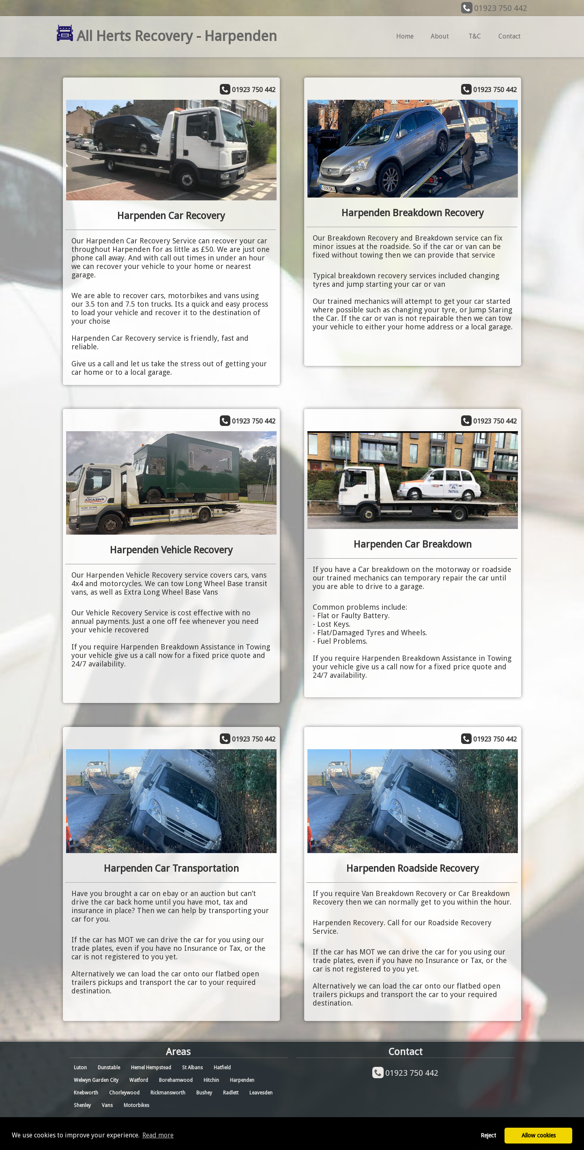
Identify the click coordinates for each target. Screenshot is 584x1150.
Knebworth (86, 1093)
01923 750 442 (500, 8)
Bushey (204, 1093)
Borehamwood (176, 1080)
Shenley (82, 1105)
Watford (138, 1080)
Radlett (230, 1093)
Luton (80, 1067)
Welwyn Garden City (96, 1080)
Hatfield (222, 1067)
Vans (107, 1105)
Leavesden (261, 1093)
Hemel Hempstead (151, 1067)
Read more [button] (158, 1135)
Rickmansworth (167, 1093)
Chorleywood (124, 1093)
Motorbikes (136, 1105)
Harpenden (242, 1080)
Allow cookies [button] (539, 1135)
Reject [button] (488, 1135)
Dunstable (109, 1067)
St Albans (192, 1067)
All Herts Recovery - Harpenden (167, 36)
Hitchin (211, 1080)
